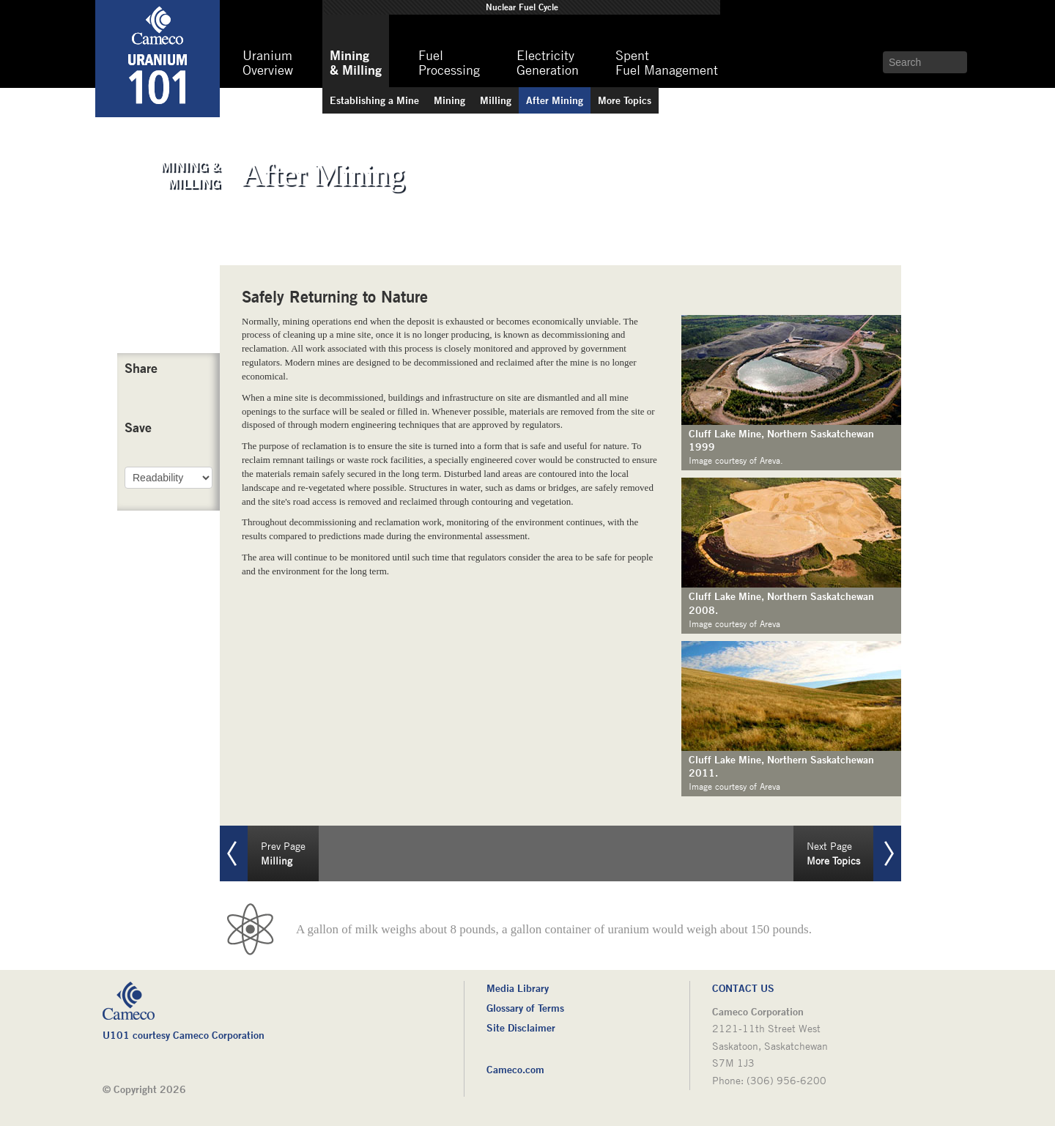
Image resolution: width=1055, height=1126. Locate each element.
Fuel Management (666, 63)
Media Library (517, 988)
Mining (554, 100)
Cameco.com (515, 1069)
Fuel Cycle (522, 6)
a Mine (374, 100)
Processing (449, 63)
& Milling (356, 62)
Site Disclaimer (520, 1027)
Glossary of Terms (525, 1007)
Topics (624, 100)
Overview (268, 63)
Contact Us (743, 988)
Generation (548, 63)
